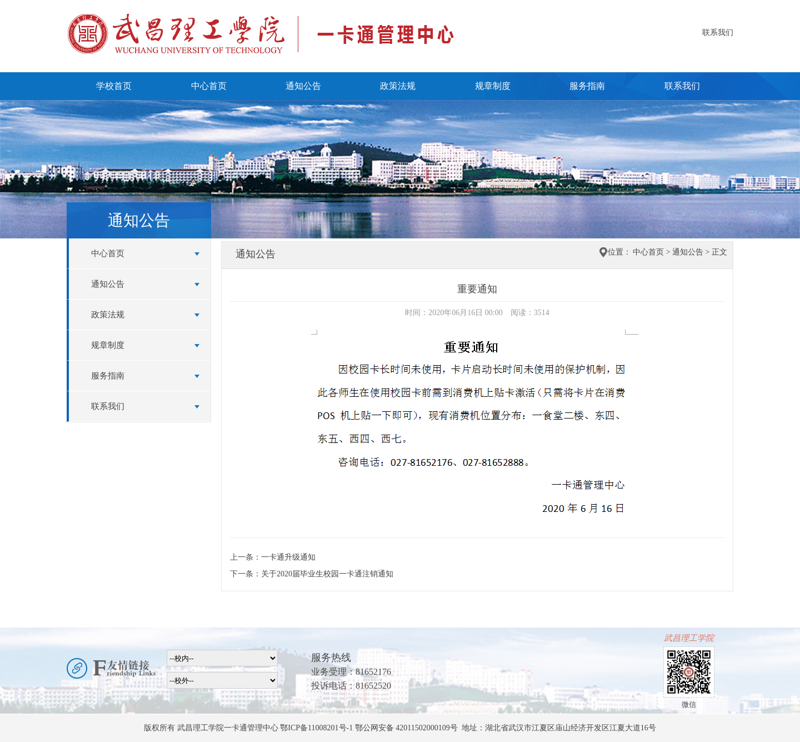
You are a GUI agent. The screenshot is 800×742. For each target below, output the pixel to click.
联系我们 (717, 32)
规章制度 (493, 86)
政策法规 (398, 86)
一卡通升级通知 (288, 557)
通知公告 (303, 86)
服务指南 (587, 86)
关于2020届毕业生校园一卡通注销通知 (327, 574)
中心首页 (209, 86)
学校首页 (114, 86)
